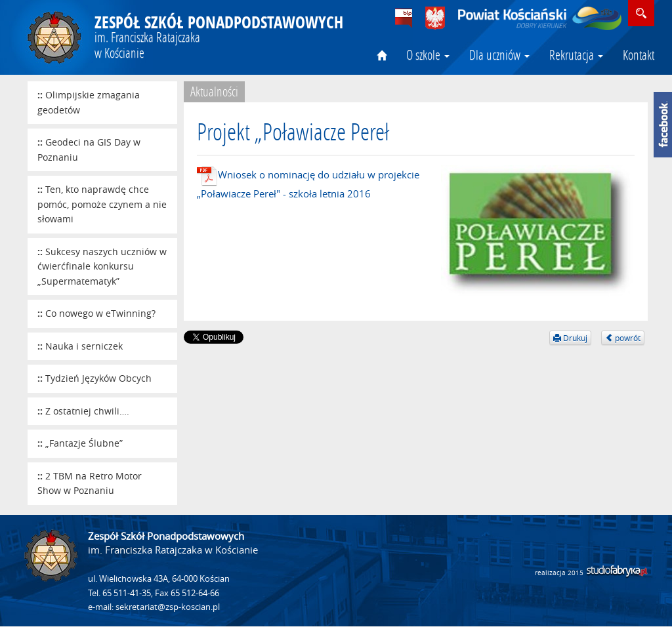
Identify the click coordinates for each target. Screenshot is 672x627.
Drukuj (570, 338)
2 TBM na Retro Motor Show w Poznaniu (89, 483)
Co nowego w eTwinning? (100, 313)
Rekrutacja (576, 54)
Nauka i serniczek (84, 346)
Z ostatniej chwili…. (87, 411)
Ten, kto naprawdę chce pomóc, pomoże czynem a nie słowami (102, 204)
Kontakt (638, 54)
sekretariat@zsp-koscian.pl (168, 607)
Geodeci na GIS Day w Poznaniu (88, 149)
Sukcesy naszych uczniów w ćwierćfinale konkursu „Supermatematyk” (102, 266)
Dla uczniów (499, 54)
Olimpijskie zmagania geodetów (88, 102)
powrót (622, 338)
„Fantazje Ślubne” (84, 443)
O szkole (428, 54)
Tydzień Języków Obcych (98, 378)
